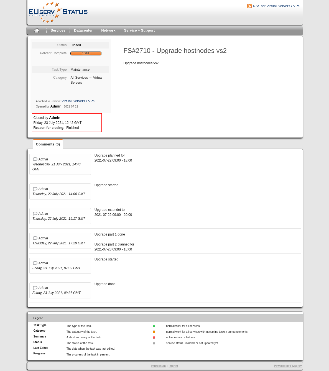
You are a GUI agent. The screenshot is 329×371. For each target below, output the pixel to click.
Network (108, 30)
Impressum (158, 365)
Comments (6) (48, 144)
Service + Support (139, 30)
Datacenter (83, 30)
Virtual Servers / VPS (78, 101)
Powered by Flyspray (288, 365)
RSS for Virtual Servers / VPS (276, 6)
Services (58, 30)
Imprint (173, 365)
